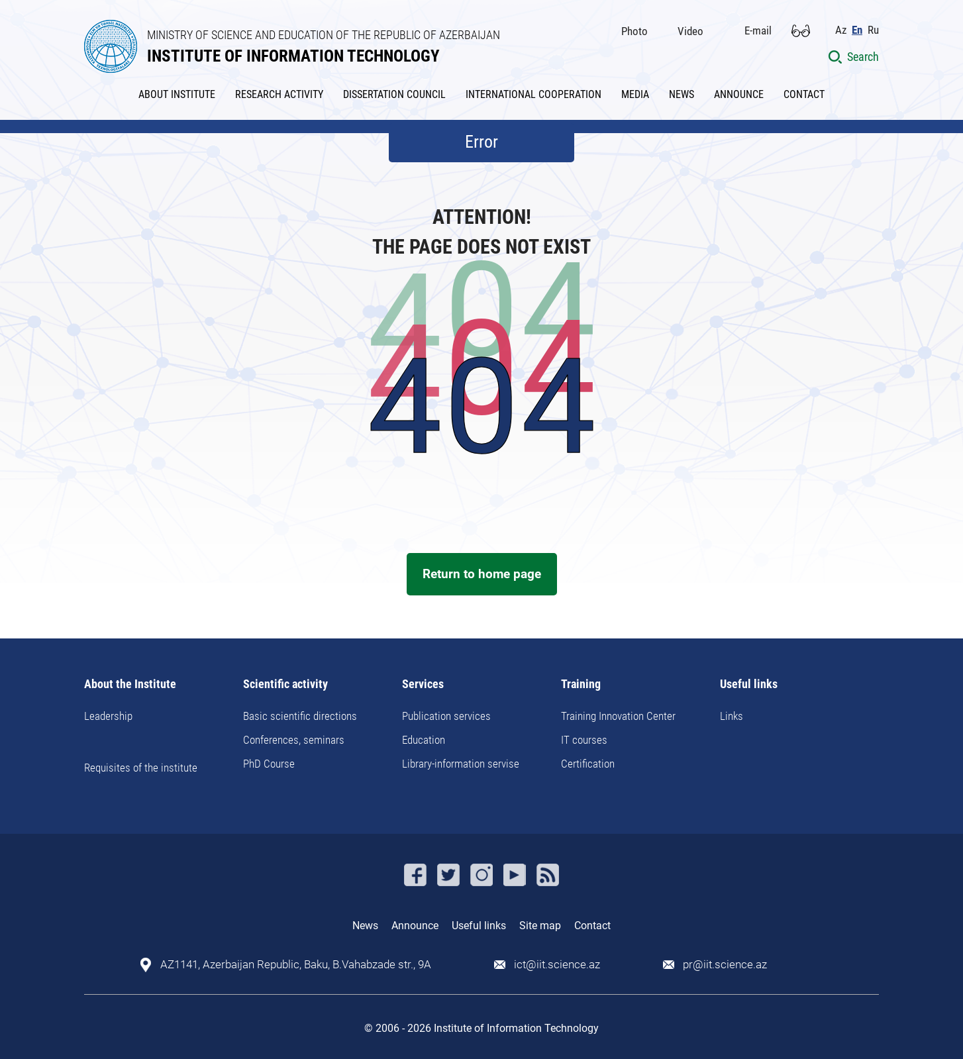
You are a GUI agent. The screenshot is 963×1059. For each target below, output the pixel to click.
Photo (634, 31)
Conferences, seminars (293, 739)
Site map (540, 925)
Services (423, 684)
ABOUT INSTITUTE (176, 94)
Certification (588, 763)
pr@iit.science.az (725, 964)
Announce (414, 925)
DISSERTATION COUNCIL (394, 94)
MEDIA (635, 94)
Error (481, 141)
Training (581, 684)
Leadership (108, 716)
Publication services (446, 716)
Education (423, 739)
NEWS (681, 94)
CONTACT (804, 94)
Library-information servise (460, 763)
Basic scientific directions (300, 716)
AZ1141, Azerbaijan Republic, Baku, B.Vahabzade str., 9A (295, 964)
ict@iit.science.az (557, 964)
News (365, 925)
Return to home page (482, 573)
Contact (592, 925)
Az (840, 30)
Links (731, 716)
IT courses (584, 739)
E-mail (758, 30)
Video (690, 31)
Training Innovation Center (618, 716)
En (857, 30)
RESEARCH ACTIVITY (279, 94)
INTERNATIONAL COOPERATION (533, 94)
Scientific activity (285, 684)
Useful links (749, 684)
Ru (873, 30)
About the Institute (130, 684)
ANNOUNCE (739, 94)
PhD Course (269, 763)
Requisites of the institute (140, 767)
